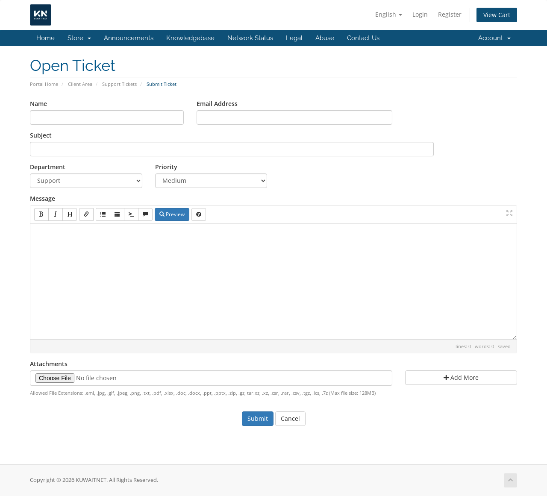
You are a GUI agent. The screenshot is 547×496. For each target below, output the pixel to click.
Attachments (49, 364)
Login (420, 14)
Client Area (80, 84)
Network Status (250, 38)
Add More (461, 377)
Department (47, 167)
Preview (172, 214)
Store (79, 38)
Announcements (128, 38)
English (388, 14)
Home (45, 38)
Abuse (324, 38)
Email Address (217, 104)
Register (450, 14)
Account (494, 38)
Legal (294, 38)
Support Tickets (119, 84)
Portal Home (44, 84)
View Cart (496, 15)
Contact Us (363, 38)
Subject (41, 135)
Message (42, 198)
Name (38, 104)
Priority (166, 167)
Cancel (290, 418)
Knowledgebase (190, 38)
